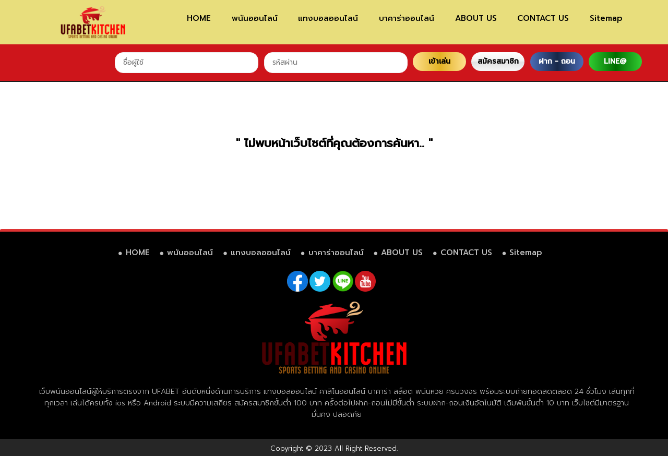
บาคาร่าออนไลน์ (406, 18)
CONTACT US (543, 18)
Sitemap (606, 18)
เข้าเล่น (439, 61)
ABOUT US (476, 18)
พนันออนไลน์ (255, 18)
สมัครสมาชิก (498, 61)
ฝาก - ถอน (557, 61)
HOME (199, 18)
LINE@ (615, 61)
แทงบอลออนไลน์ (328, 18)
